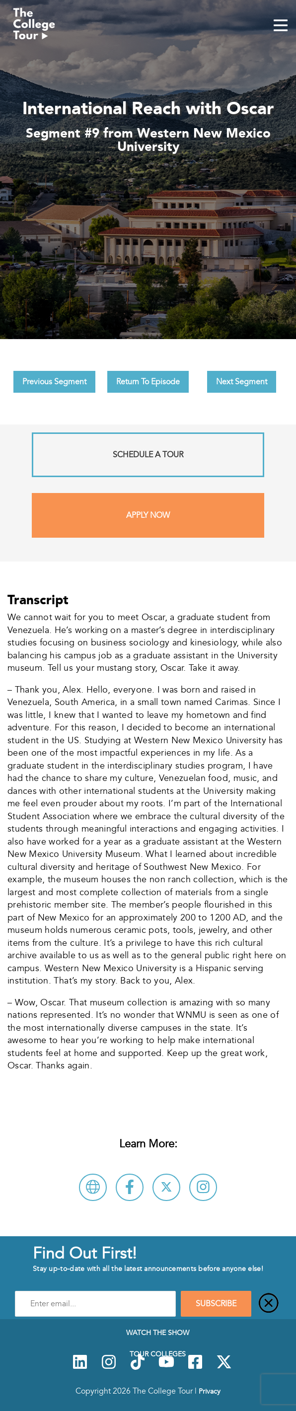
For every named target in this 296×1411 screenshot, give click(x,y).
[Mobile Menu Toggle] (280, 26)
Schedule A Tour (148, 455)
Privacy (210, 1391)
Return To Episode (148, 382)
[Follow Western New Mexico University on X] (166, 1187)
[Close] (268, 1304)
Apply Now (148, 515)
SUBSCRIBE (216, 1304)
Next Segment (241, 382)
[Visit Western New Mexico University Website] (93, 1187)
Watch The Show (157, 1332)
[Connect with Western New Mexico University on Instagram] (203, 1187)
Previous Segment (54, 382)
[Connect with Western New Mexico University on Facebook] (130, 1187)
